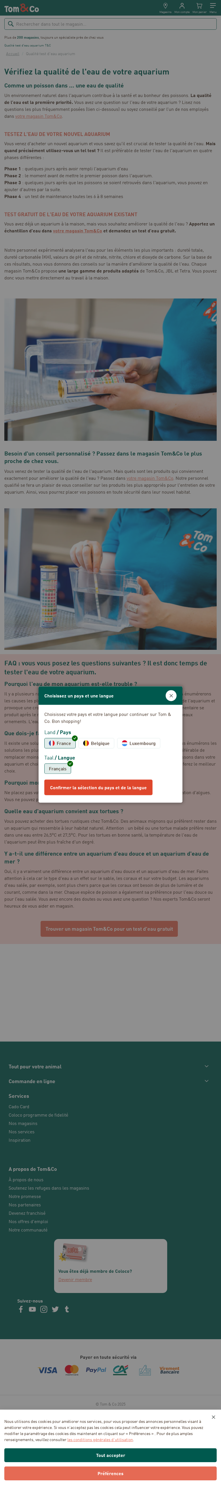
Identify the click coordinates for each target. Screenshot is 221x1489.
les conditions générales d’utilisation (100, 1439)
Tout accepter (110, 1455)
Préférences (110, 1473)
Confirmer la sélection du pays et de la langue (98, 787)
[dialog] (110, 744)
